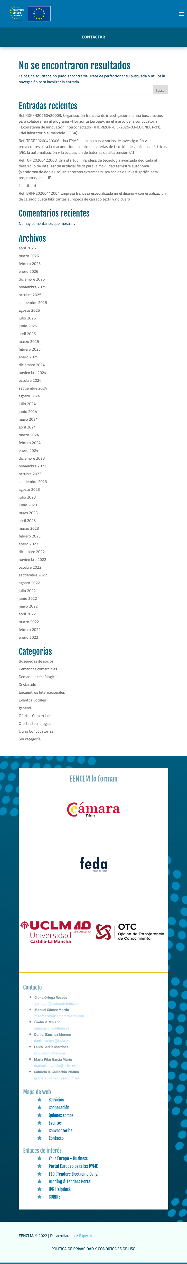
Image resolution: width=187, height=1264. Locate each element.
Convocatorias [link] (60, 1130)
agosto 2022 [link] (29, 582)
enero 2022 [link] (28, 637)
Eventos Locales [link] (32, 700)
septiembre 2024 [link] (33, 388)
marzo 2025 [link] (29, 341)
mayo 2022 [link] (28, 606)
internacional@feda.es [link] (53, 1031)
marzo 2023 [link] (29, 528)
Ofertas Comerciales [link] (35, 715)
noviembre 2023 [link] (32, 466)
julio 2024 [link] (27, 403)
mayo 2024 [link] (28, 419)
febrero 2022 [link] (30, 629)
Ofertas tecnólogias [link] (35, 723)
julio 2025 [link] (27, 318)
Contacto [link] (56, 1138)
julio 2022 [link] (27, 590)
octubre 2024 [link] (30, 380)
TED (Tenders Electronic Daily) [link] (74, 1174)
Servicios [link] (56, 1099)
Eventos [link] (55, 1123)
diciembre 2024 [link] (32, 364)
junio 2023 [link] (28, 505)
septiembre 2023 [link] (33, 481)
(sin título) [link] (27, 185)
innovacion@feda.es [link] (50, 1054)
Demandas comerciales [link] (38, 669)
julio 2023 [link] (27, 497)
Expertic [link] (86, 1235)
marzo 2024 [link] (29, 434)
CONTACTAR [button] (93, 37)
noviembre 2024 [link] (32, 372)
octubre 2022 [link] (30, 567)
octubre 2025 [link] (30, 294)
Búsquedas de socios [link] (36, 661)
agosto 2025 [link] (29, 310)
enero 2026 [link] (28, 271)
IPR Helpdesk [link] (60, 1189)
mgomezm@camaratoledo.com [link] (60, 1020)
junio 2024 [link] (28, 411)
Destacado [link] (27, 684)
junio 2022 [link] (28, 598)
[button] (182, 14)
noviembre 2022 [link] (32, 559)
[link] (93, 816)
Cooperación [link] (59, 1107)
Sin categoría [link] (30, 739)
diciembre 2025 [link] (32, 279)
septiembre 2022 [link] (33, 575)
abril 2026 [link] (27, 248)
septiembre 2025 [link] (33, 302)
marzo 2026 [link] (29, 255)
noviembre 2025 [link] (32, 287)
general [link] (25, 707)
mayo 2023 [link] (28, 512)
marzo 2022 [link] (29, 621)
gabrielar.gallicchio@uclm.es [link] (56, 1078)
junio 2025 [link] (28, 325)
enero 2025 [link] (28, 357)
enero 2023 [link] (28, 543)
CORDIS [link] (54, 1197)
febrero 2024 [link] (30, 442)
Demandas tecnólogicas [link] (38, 676)
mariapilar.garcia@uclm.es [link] (55, 1066)
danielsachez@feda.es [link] (52, 1043)
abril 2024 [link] (27, 427)
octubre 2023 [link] (30, 473)
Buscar (161, 90)
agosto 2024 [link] (29, 396)
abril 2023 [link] (27, 520)
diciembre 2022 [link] (32, 551)
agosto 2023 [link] (29, 489)
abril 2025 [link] (27, 333)
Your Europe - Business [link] (68, 1158)
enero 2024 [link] (28, 450)
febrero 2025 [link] (30, 349)
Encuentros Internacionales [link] (42, 692)
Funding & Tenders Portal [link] (70, 1181)
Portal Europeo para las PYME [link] (73, 1166)
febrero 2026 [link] (30, 263)
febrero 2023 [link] (30, 536)
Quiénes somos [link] (61, 1115)
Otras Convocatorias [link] (36, 731)
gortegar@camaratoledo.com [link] (58, 1009)
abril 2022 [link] (27, 614)
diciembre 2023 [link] (32, 458)
